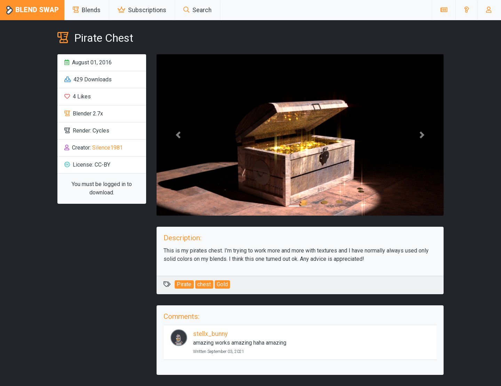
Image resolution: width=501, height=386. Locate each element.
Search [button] (197, 10)
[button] (466, 10)
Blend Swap (32, 10)
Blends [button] (87, 10)
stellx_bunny (210, 333)
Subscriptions (142, 10)
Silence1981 (107, 147)
